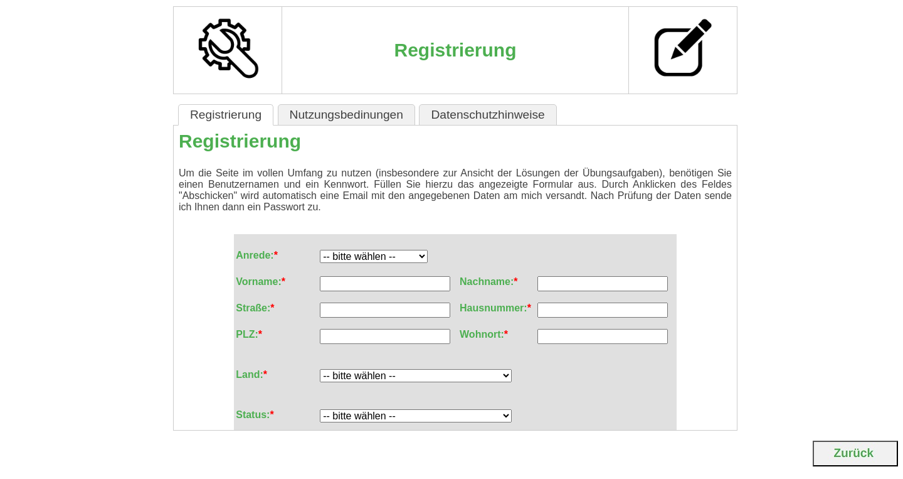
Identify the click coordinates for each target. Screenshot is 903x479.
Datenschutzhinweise (487, 114)
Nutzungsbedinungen (346, 114)
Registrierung (225, 114)
